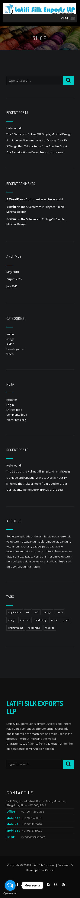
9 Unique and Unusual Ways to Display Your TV (36, 140)
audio (10, 334)
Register (11, 400)
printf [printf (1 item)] (66, 620)
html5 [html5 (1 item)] (59, 612)
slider (10, 344)
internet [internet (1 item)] (25, 620)
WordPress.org (16, 420)
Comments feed (16, 415)
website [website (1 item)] (49, 627)
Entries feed (14, 410)
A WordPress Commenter (25, 199)
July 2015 (11, 286)
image (10, 339)
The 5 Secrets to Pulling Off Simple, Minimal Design (38, 134)
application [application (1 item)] (14, 612)
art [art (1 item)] (27, 612)
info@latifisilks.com (33, 837)
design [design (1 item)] (47, 612)
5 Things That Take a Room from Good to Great (36, 146)
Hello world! (14, 128)
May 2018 (12, 272)
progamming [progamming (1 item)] (15, 627)
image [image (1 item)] (11, 620)
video (10, 354)
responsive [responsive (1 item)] (34, 627)
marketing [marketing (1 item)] (40, 620)
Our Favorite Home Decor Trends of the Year (35, 152)
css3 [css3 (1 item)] (36, 612)
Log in (10, 405)
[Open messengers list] (10, 885)
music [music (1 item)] (54, 620)
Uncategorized (15, 349)
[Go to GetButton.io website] (10, 893)
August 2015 (14, 279)
